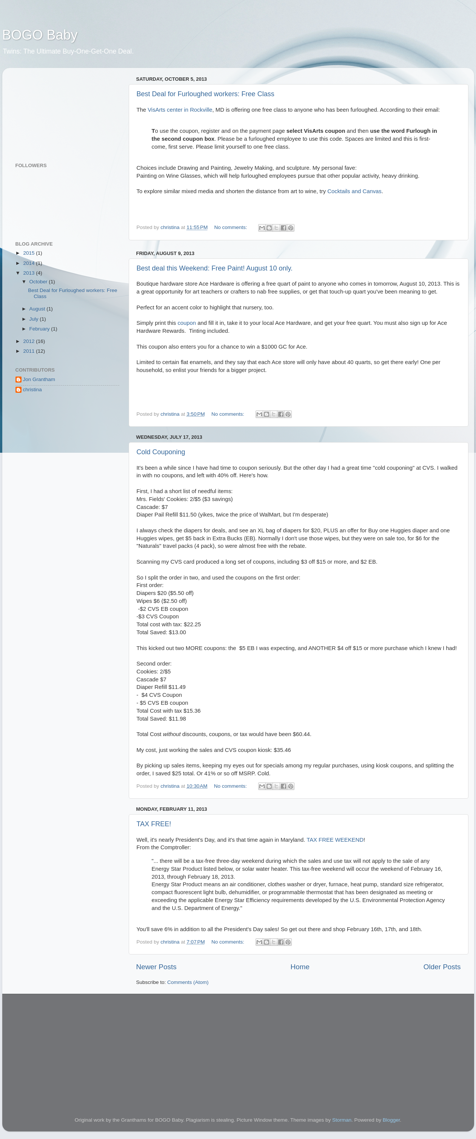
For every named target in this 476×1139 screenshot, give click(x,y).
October (39, 281)
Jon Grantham (39, 379)
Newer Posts (156, 967)
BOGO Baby (40, 35)
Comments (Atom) (188, 982)
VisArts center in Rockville (180, 110)
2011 (29, 351)
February (40, 329)
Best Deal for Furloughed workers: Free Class (205, 94)
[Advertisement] (53, 111)
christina (32, 389)
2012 (29, 341)
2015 (29, 253)
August (38, 309)
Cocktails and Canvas (354, 191)
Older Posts (442, 967)
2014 (29, 263)
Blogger (391, 1120)
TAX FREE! (154, 824)
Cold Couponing (161, 452)
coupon (186, 323)
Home (300, 967)
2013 (29, 273)
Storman (341, 1120)
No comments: (231, 227)
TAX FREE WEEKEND (335, 840)
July (34, 319)
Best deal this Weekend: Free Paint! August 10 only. (215, 268)
